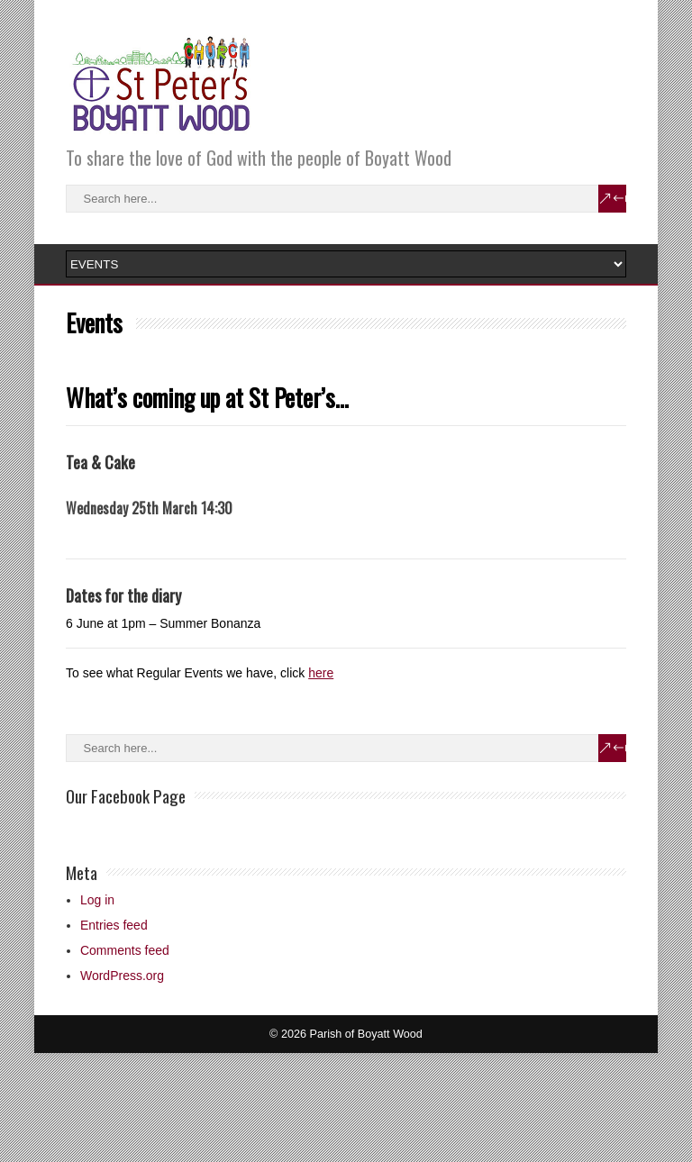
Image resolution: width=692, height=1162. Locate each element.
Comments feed (124, 950)
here (320, 673)
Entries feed (114, 925)
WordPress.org (122, 975)
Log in (97, 900)
